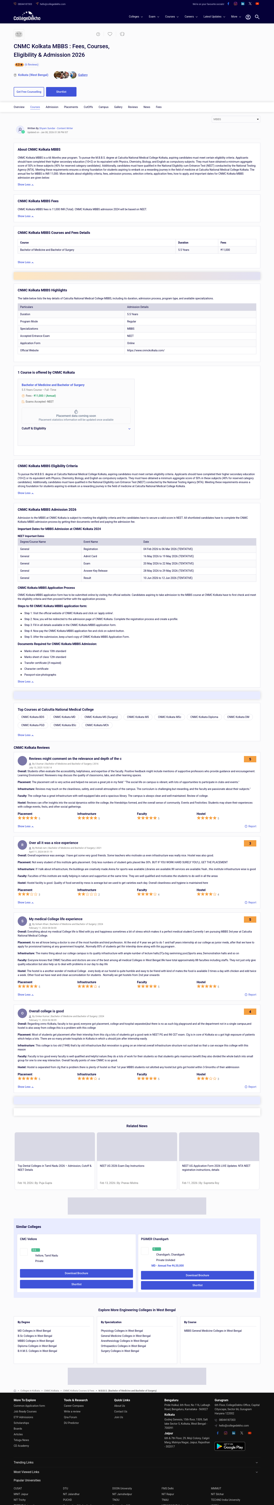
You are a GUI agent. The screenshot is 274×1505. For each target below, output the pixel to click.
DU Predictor (71, 1422)
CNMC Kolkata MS (138, 717)
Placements (71, 107)
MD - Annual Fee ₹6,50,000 (167, 1265)
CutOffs (88, 107)
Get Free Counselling (29, 91)
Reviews (133, 107)
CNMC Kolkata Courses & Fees (78, 1390)
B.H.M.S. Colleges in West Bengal (37, 1350)
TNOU (115, 1499)
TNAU (165, 1499)
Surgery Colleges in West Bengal (120, 1350)
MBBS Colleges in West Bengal (36, 1340)
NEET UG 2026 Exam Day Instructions (122, 1165)
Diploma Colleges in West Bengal (37, 1346)
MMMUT (216, 1488)
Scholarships (21, 1422)
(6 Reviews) (31, 64)
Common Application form (29, 1405)
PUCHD (67, 1499)
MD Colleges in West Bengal (34, 1330)
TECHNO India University (225, 1499)
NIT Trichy (20, 1499)
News (146, 107)
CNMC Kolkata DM (238, 717)
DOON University (122, 1488)
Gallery (118, 107)
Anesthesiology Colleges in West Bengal (124, 1340)
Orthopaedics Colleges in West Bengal (123, 1346)
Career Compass (74, 1405)
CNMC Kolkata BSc (65, 725)
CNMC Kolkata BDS (32, 717)
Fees (159, 107)
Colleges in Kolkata (30, 1390)
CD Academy (21, 1445)
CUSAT (18, 1488)
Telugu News (21, 1440)
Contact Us (120, 1411)
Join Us (118, 1417)
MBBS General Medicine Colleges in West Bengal (213, 1330)
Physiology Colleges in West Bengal (122, 1330)
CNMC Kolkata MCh (97, 725)
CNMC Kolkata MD (64, 717)
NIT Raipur (168, 1494)
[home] (27, 16)
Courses (35, 107)
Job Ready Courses (25, 1411)
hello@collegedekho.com (234, 1425)
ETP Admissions (23, 1417)
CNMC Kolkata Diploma (204, 717)
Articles (18, 1434)
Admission (52, 107)
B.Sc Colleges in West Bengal (35, 1335)
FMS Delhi (168, 1488)
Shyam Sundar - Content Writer (56, 128)
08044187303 (227, 1419)
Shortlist (61, 91)
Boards (18, 1428)
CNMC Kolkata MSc (169, 717)
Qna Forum (70, 1417)
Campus (103, 107)
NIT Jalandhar (71, 1494)
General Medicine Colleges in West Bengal (126, 1335)
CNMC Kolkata (51, 1390)
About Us (119, 1405)
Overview (19, 107)
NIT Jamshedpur (122, 1494)
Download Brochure (76, 1273)
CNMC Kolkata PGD (33, 725)
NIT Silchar (217, 1494)
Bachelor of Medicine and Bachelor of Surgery (53, 385)
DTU (65, 1488)
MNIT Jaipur (21, 1494)
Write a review (72, 1411)
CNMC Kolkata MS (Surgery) (101, 717)
